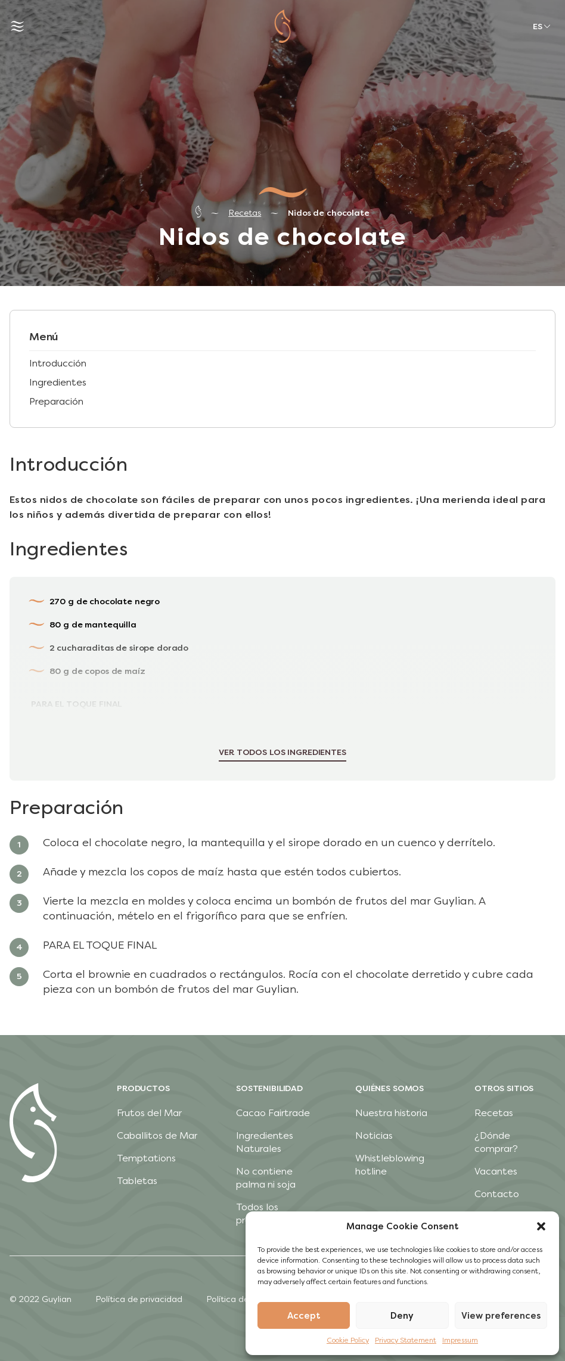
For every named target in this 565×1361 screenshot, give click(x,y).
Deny (402, 1315)
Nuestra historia (391, 1112)
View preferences (501, 1315)
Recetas (244, 213)
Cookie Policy (348, 1340)
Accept (304, 1315)
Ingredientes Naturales (264, 1142)
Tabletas (137, 1180)
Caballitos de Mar (157, 1135)
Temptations (146, 1158)
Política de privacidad (138, 1299)
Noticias (374, 1135)
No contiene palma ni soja (266, 1178)
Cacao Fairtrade (273, 1112)
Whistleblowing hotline (389, 1164)
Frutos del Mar (149, 1112)
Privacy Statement (405, 1340)
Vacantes (495, 1171)
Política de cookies (243, 1299)
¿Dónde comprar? (496, 1142)
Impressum (460, 1340)
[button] (541, 1226)
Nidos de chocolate (328, 213)
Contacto (496, 1194)
